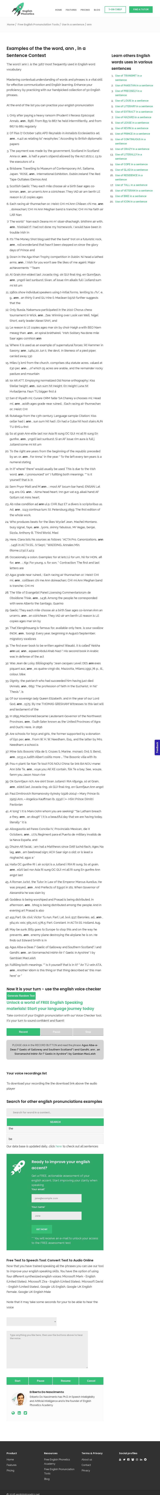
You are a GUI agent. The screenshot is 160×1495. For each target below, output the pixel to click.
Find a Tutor (141, 9)
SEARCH (55, 1122)
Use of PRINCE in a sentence (132, 133)
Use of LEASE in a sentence (132, 122)
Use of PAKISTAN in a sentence (134, 85)
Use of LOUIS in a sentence (131, 100)
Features (71, 9)
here (59, 1146)
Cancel (91, 1381)
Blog (97, 9)
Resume (65, 1381)
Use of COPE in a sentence (131, 164)
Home (58, 9)
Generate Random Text (21, 995)
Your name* (38, 1207)
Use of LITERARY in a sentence (134, 106)
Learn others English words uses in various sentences (132, 62)
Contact (86, 1465)
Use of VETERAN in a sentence (134, 190)
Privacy (86, 1470)
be (10, 1139)
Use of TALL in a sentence (131, 185)
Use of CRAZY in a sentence (132, 149)
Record (23, 1032)
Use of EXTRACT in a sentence (134, 111)
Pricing (85, 9)
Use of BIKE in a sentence (130, 196)
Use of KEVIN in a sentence (131, 128)
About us (87, 1459)
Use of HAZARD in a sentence (133, 117)
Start (17, 1381)
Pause (40, 1381)
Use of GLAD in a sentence (131, 169)
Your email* (38, 1189)
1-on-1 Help (115, 9)
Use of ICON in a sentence (131, 201)
